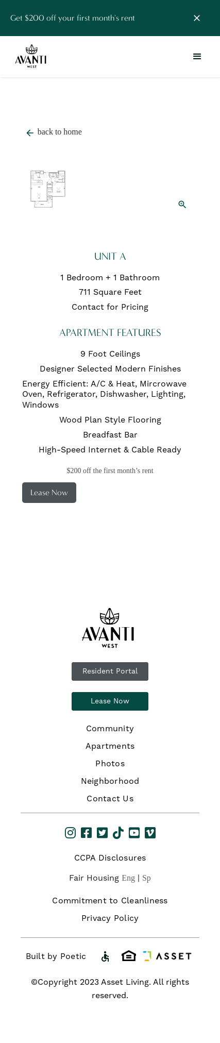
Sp (146, 877)
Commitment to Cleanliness (109, 901)
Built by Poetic (56, 956)
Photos (110, 764)
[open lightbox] (110, 177)
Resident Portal (110, 671)
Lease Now (110, 701)
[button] (197, 56)
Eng (128, 877)
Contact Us (110, 799)
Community (110, 729)
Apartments (110, 746)
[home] (32, 57)
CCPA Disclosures (110, 858)
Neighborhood (110, 781)
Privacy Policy (110, 918)
